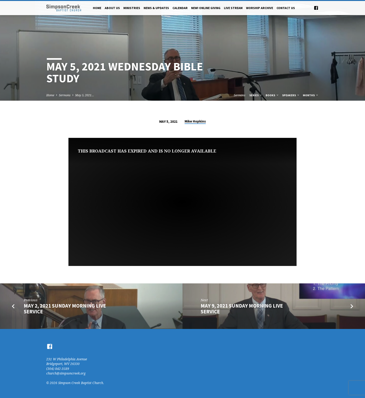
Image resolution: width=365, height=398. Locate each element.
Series (256, 95)
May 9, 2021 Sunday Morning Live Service (242, 308)
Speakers (291, 95)
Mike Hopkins (195, 121)
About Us (112, 8)
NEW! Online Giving (205, 8)
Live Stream (233, 8)
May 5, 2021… (84, 95)
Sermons (65, 95)
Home (97, 8)
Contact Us (286, 8)
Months (311, 95)
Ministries (131, 8)
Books (272, 95)
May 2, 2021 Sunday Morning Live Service (65, 308)
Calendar (180, 8)
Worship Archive (259, 8)
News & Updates (156, 8)
